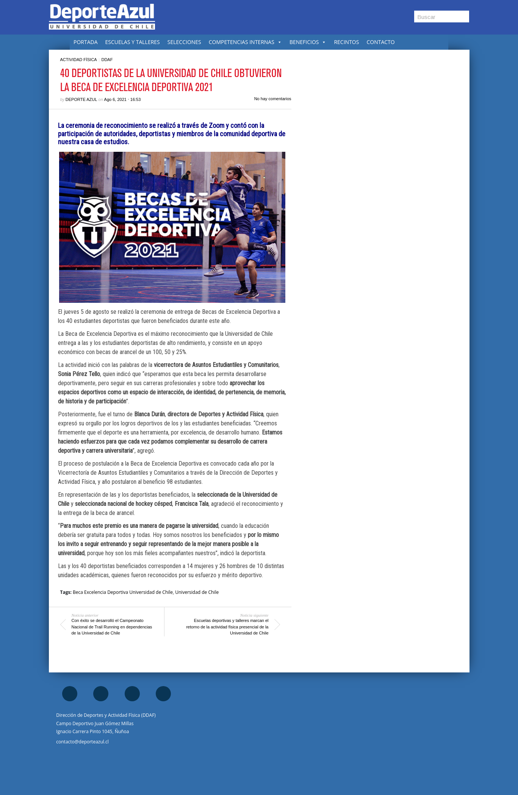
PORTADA (86, 42)
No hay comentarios (272, 98)
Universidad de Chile (197, 592)
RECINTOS (346, 42)
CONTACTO (380, 42)
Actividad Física (78, 59)
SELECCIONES (184, 42)
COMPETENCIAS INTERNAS (245, 42)
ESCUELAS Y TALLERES (132, 42)
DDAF (107, 59)
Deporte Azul (81, 99)
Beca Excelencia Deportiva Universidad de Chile (123, 592)
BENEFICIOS (308, 42)
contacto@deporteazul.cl (82, 741)
